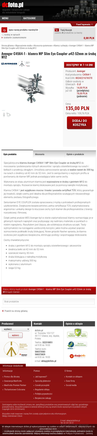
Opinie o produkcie (75, 154)
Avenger (81, 71)
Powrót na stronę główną (16, 311)
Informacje (8, 371)
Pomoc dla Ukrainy (12, 376)
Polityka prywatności (43, 394)
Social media (71, 385)
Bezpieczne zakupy (43, 398)
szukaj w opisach (12, 34)
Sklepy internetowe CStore (12, 416)
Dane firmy (70, 381)
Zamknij (89, 433)
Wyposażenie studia (23, 45)
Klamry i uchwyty (61, 45)
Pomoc (37, 371)
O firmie (68, 371)
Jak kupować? (41, 376)
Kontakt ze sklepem (74, 376)
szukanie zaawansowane (15, 37)
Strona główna (7, 45)
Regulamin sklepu (42, 389)
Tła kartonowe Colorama (14, 389)
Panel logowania (83, 24)
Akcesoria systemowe (42, 45)
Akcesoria (39, 154)
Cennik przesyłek (42, 385)
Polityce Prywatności (75, 433)
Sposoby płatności (43, 381)
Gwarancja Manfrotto (13, 381)
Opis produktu (9, 154)
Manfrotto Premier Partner (15, 385)
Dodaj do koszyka (79, 123)
